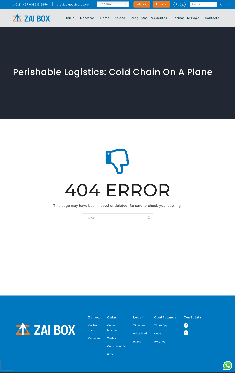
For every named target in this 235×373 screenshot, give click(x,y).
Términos (139, 325)
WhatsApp (161, 325)
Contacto (212, 18)
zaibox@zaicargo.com (74, 4)
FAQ (110, 354)
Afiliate (142, 4)
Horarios (159, 341)
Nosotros (87, 18)
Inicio (70, 18)
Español (103, 4)
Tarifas (111, 338)
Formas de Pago (186, 18)
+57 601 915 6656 (35, 4)
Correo (158, 333)
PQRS (137, 341)
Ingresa (161, 4)
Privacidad (140, 333)
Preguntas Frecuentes (149, 18)
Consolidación (116, 346)
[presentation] (7, 364)
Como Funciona (112, 18)
